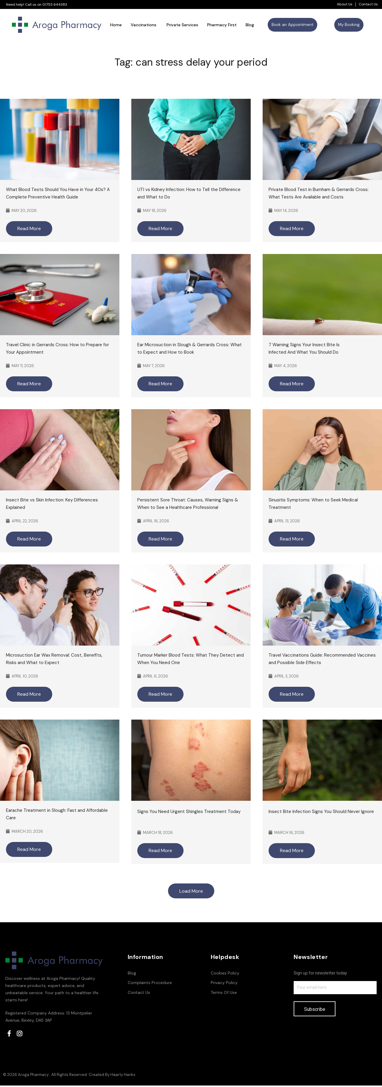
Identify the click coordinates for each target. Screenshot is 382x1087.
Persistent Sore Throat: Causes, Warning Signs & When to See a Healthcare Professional (187, 505)
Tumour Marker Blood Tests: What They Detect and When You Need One (190, 660)
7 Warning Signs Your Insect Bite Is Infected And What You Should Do (304, 349)
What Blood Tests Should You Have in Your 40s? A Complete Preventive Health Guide (58, 194)
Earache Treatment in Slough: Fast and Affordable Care (57, 815)
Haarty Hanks (122, 1076)
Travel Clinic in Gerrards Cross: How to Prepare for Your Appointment (57, 349)
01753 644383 (54, 4)
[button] (292, 25)
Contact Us (368, 4)
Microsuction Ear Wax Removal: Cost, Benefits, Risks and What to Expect (54, 660)
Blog (132, 974)
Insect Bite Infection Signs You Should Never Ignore (322, 813)
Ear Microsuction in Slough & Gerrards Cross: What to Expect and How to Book (189, 349)
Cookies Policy (225, 974)
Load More (191, 892)
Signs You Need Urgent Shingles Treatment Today (189, 813)
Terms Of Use (224, 993)
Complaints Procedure (150, 983)
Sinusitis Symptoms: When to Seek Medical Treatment (313, 505)
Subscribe (314, 1010)
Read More (29, 230)
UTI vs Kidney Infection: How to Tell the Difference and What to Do (189, 194)
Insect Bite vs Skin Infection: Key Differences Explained (52, 505)
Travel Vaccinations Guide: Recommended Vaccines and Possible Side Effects (322, 660)
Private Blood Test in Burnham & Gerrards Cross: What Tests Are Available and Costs (319, 194)
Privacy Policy (224, 983)
